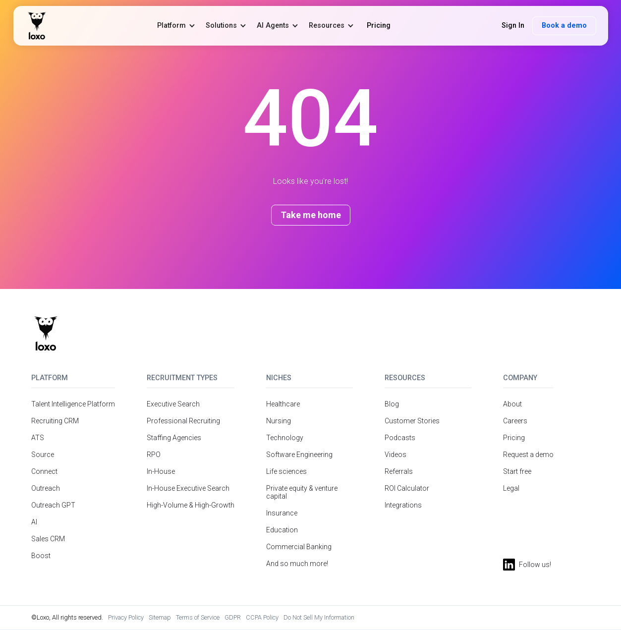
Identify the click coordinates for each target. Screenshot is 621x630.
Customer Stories (412, 421)
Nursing (278, 421)
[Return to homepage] (45, 333)
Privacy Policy (126, 617)
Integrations (403, 505)
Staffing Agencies (174, 438)
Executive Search (173, 404)
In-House (161, 471)
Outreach (45, 488)
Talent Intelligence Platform (73, 404)
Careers (515, 421)
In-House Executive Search (188, 488)
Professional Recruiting (183, 421)
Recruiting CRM (55, 421)
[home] (37, 26)
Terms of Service (198, 617)
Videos (395, 454)
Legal (511, 488)
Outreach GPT (53, 505)
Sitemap (160, 617)
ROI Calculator (407, 488)
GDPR (233, 617)
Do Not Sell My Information (318, 617)
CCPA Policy (262, 617)
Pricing (514, 438)
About (512, 404)
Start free (517, 471)
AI (34, 522)
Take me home (311, 215)
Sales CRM (48, 539)
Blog (392, 404)
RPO (154, 454)
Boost (41, 556)
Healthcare (283, 404)
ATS (37, 438)
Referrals (399, 471)
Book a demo (564, 25)
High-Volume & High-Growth (190, 505)
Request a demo (528, 454)
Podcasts (400, 438)
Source (42, 454)
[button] (176, 25)
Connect (44, 471)
